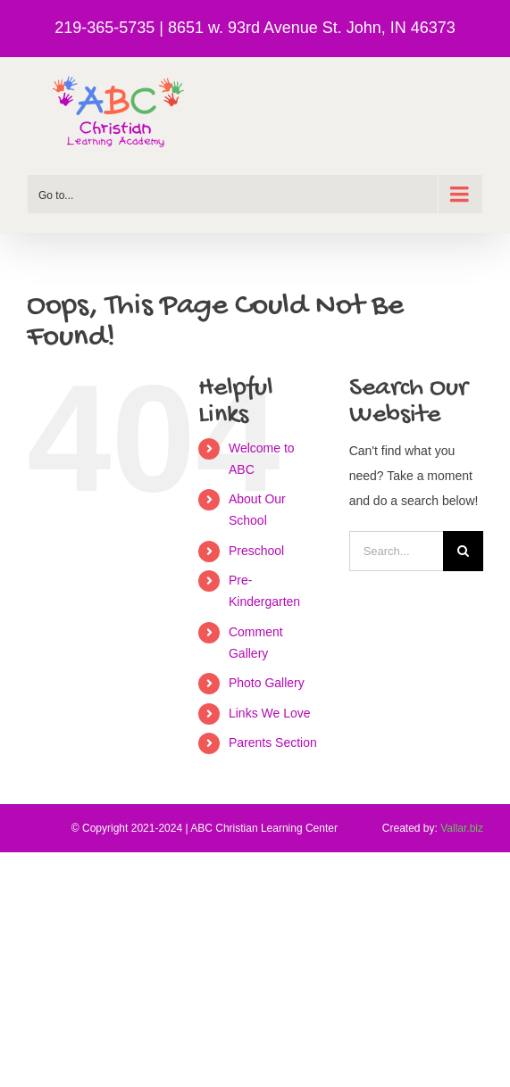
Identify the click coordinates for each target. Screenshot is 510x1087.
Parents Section (273, 742)
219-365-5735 (104, 28)
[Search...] (396, 551)
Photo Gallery (267, 683)
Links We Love (270, 713)
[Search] (463, 551)
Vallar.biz (461, 828)
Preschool (256, 551)
